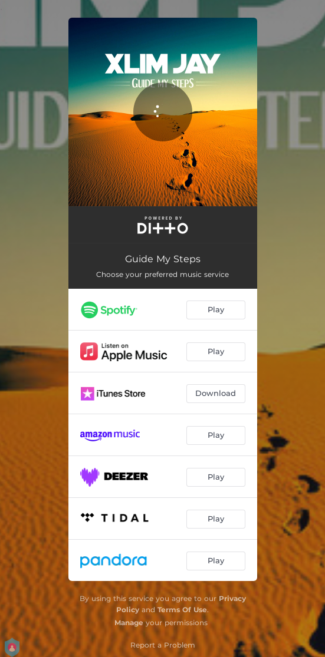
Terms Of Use (182, 609)
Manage (128, 622)
